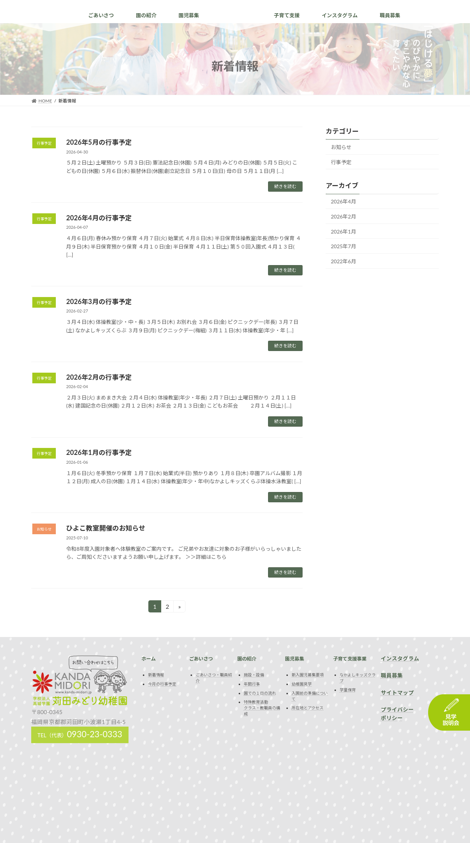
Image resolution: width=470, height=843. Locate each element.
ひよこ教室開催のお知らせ (105, 528)
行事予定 (341, 162)
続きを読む (285, 186)
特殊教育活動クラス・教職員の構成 (262, 707)
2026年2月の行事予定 (98, 377)
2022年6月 (343, 261)
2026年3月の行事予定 (98, 301)
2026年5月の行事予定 (98, 142)
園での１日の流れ (260, 693)
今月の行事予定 (162, 683)
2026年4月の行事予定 (98, 218)
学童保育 (348, 689)
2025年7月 (343, 246)
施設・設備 (254, 675)
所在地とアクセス (307, 707)
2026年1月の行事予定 (98, 452)
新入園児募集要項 (308, 675)
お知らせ (341, 147)
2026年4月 (343, 202)
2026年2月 (343, 216)
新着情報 (156, 675)
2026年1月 (343, 231)
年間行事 (252, 683)
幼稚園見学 (302, 683)
